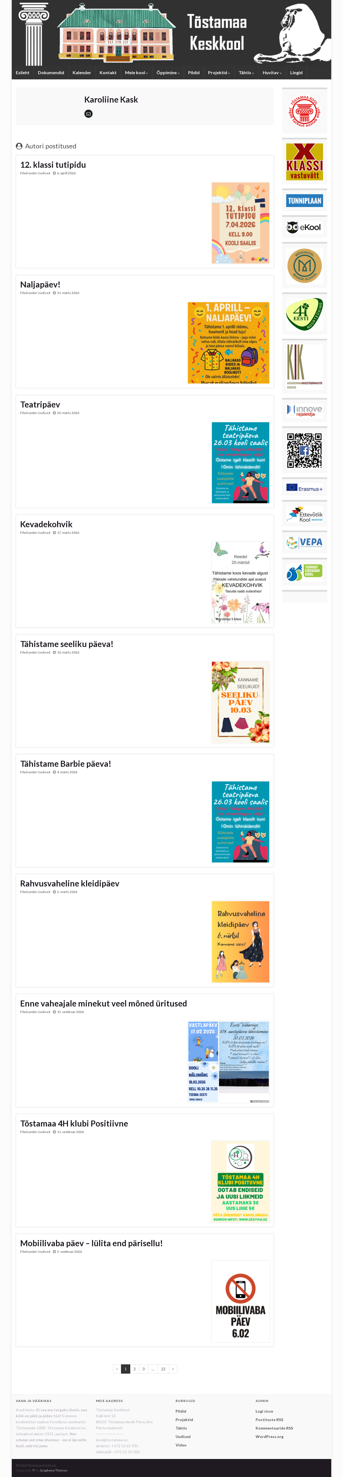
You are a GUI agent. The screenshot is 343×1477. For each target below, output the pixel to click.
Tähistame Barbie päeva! (65, 763)
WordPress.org (269, 1436)
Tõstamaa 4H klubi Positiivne (74, 1123)
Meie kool (136, 72)
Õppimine (168, 72)
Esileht (22, 72)
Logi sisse (264, 1411)
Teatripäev (40, 404)
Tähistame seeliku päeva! (67, 644)
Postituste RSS (269, 1419)
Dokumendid (51, 72)
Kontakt (108, 72)
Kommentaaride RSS (274, 1428)
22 (163, 1369)
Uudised (44, 173)
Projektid (219, 72)
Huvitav (272, 72)
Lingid (296, 72)
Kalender (82, 72)
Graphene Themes (53, 1470)
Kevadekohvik (46, 524)
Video (181, 1445)
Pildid (194, 72)
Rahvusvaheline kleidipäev (69, 883)
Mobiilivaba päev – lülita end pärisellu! (91, 1243)
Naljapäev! (40, 284)
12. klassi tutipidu (53, 164)
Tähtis (246, 72)
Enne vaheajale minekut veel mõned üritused (103, 1003)
